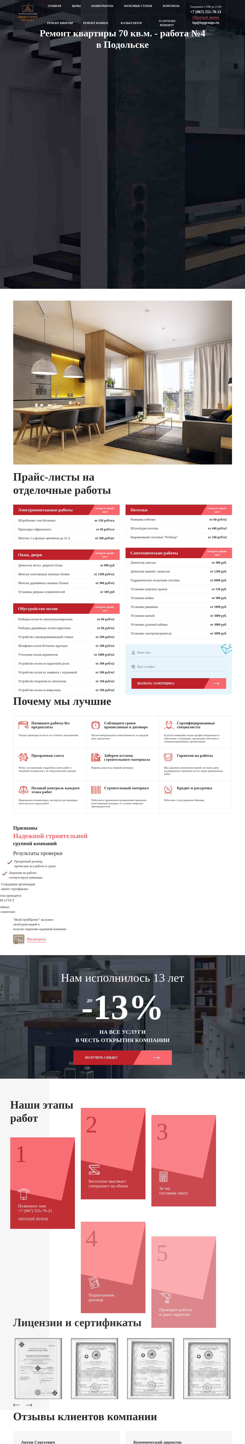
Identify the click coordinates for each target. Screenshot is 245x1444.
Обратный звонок (33, 1302)
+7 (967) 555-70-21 (205, 12)
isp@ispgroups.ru (205, 23)
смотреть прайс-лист (105, 510)
